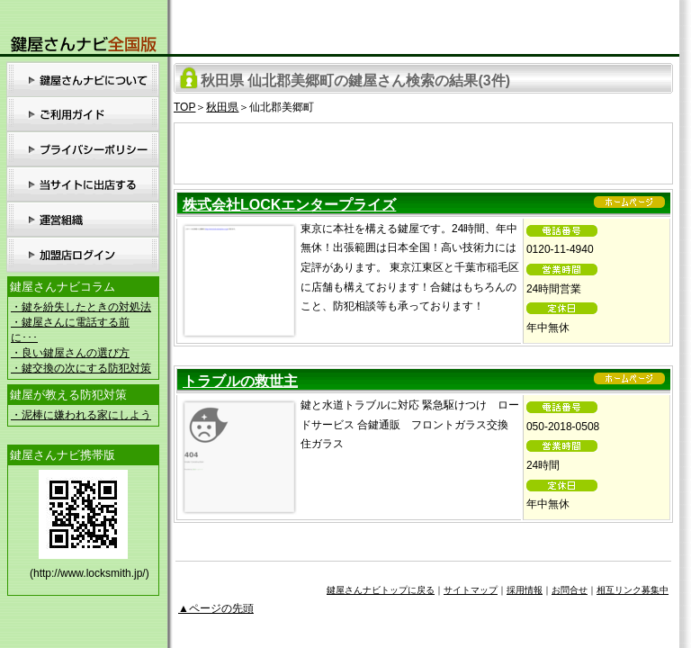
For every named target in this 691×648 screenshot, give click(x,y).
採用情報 (525, 590)
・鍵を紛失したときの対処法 (81, 307)
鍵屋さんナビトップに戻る (381, 590)
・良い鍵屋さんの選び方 (70, 352)
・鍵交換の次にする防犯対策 (81, 368)
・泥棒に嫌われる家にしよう (81, 415)
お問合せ (570, 590)
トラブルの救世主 (240, 381)
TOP (184, 107)
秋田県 (222, 107)
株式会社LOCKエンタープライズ (289, 204)
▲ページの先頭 (216, 608)
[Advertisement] (423, 150)
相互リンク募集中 (633, 590)
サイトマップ (471, 590)
